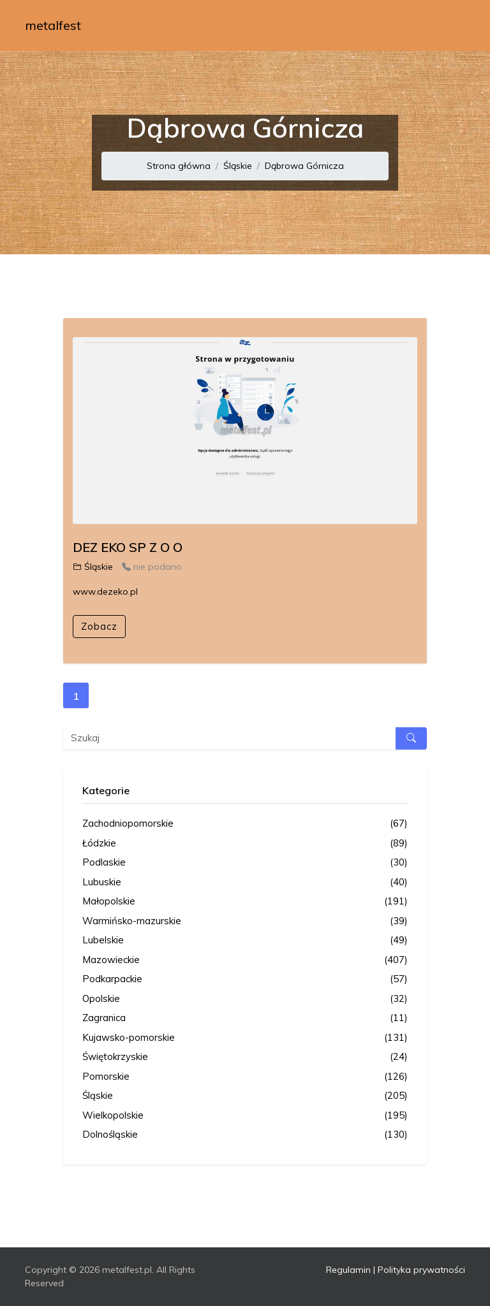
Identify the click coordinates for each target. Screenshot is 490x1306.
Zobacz (99, 626)
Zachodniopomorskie (245, 823)
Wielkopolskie (245, 1115)
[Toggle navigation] (447, 25)
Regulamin (348, 1269)
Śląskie (237, 165)
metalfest (53, 25)
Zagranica (245, 1018)
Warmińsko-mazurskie (245, 921)
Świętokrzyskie (245, 1057)
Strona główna (179, 165)
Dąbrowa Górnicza (304, 165)
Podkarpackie (245, 979)
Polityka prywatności (421, 1269)
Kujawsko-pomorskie (245, 1038)
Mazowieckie (245, 960)
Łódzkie (245, 843)
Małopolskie (245, 901)
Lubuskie (245, 882)
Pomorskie (245, 1077)
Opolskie (245, 999)
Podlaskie (245, 862)
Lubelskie (245, 940)
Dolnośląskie (245, 1135)
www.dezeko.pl (105, 591)
